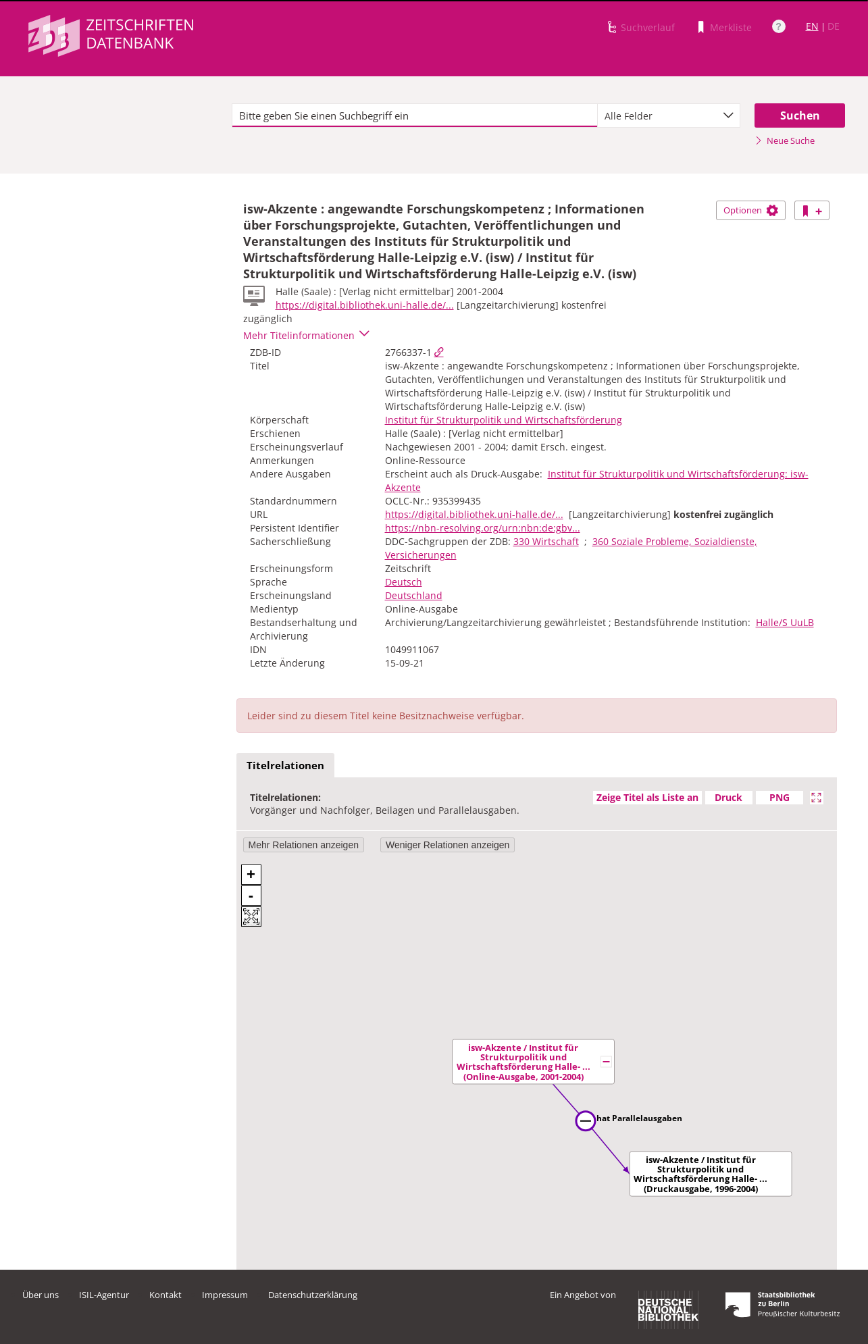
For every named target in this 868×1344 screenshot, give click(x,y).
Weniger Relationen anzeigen (447, 844)
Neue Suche (785, 140)
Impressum (225, 1295)
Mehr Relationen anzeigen (304, 844)
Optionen (750, 210)
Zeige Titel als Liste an (647, 797)
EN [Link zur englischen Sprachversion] (812, 26)
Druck (728, 797)
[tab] (285, 766)
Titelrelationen (285, 765)
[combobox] (668, 115)
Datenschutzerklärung (312, 1295)
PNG (779, 797)
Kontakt (165, 1295)
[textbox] (415, 115)
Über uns (40, 1295)
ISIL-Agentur (104, 1295)
